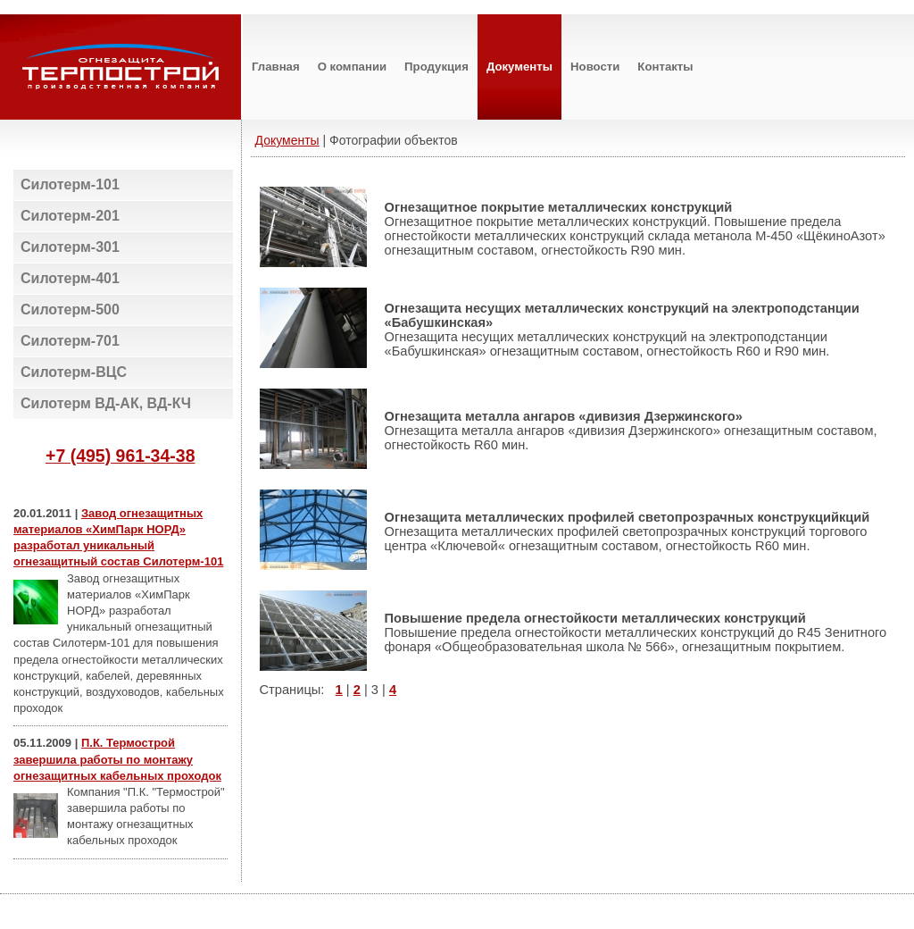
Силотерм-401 (70, 278)
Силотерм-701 (70, 340)
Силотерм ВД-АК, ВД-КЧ (106, 403)
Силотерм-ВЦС (74, 372)
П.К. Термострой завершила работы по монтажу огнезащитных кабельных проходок (117, 759)
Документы (287, 140)
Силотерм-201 (70, 215)
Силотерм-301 (70, 247)
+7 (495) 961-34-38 (120, 455)
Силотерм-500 (70, 309)
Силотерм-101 (70, 184)
